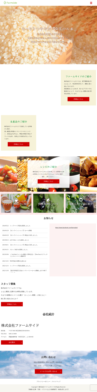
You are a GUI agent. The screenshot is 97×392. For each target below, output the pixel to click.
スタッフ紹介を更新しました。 (19, 249)
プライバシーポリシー (43, 381)
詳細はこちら (78, 99)
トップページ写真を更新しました (20, 225)
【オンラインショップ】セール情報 (21, 230)
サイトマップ (56, 381)
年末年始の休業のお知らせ (18, 261)
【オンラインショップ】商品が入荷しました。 (24, 235)
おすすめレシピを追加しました (19, 240)
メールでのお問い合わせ (48, 371)
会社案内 (12, 342)
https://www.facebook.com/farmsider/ (66, 227)
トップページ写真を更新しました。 (21, 266)
